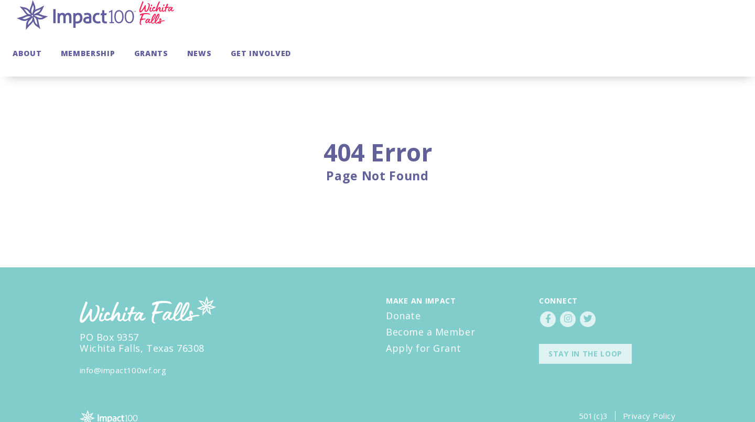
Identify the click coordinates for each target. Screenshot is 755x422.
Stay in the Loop (585, 324)
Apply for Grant (423, 318)
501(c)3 (593, 386)
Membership (539, 23)
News (651, 23)
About (478, 23)
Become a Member (430, 302)
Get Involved (712, 23)
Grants (603, 23)
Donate (403, 285)
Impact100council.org (120, 401)
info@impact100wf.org (123, 340)
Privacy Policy (649, 386)
